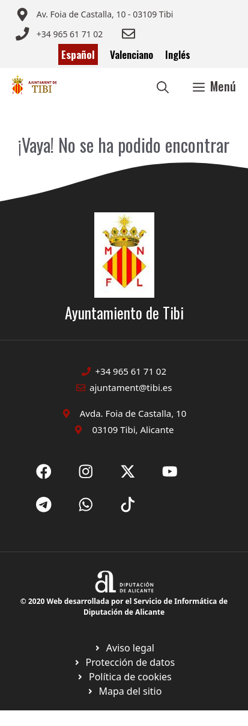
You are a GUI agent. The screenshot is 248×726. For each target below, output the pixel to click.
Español (78, 54)
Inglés (177, 54)
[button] (163, 86)
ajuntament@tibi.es (130, 387)
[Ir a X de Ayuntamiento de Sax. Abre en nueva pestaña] (86, 471)
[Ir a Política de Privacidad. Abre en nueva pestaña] (124, 648)
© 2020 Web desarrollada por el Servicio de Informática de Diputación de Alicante (124, 606)
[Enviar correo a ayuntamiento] (94, 14)
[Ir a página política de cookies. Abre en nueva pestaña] (124, 662)
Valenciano (131, 54)
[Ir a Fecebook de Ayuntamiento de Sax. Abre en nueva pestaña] (44, 471)
